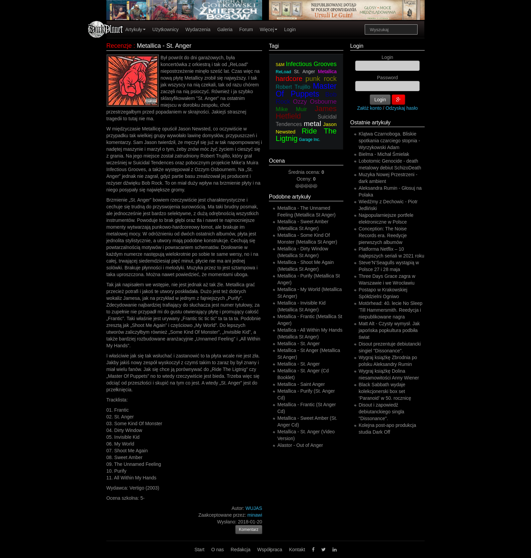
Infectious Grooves (311, 64)
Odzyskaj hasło (402, 108)
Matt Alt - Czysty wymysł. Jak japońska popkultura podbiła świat (389, 330)
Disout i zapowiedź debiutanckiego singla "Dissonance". (381, 411)
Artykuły (135, 29)
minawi (254, 515)
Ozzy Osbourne (315, 101)
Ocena (277, 161)
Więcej (268, 29)
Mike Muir (291, 109)
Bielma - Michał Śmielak (384, 154)
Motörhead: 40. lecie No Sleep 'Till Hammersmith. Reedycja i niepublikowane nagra (390, 310)
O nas (217, 549)
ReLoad (283, 71)
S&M (280, 64)
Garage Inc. (309, 139)
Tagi (274, 46)
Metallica (327, 71)
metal (312, 123)
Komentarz (249, 529)
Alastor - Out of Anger (300, 445)
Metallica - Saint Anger (301, 384)
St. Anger (304, 71)
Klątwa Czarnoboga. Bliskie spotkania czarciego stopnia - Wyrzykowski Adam (389, 140)
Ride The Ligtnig (306, 135)
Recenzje (119, 45)
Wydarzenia (198, 29)
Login (290, 29)
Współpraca (269, 549)
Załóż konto (369, 108)
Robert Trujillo (293, 87)
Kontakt (297, 549)
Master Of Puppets (306, 90)
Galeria (224, 29)
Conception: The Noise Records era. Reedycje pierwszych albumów (383, 235)
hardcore (289, 78)
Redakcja (240, 549)
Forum (246, 29)
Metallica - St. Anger (298, 343)
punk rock (321, 78)
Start (199, 549)
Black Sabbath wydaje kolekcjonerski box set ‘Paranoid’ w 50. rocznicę (385, 391)
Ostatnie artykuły (370, 122)
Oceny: (305, 179)
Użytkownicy (165, 29)
